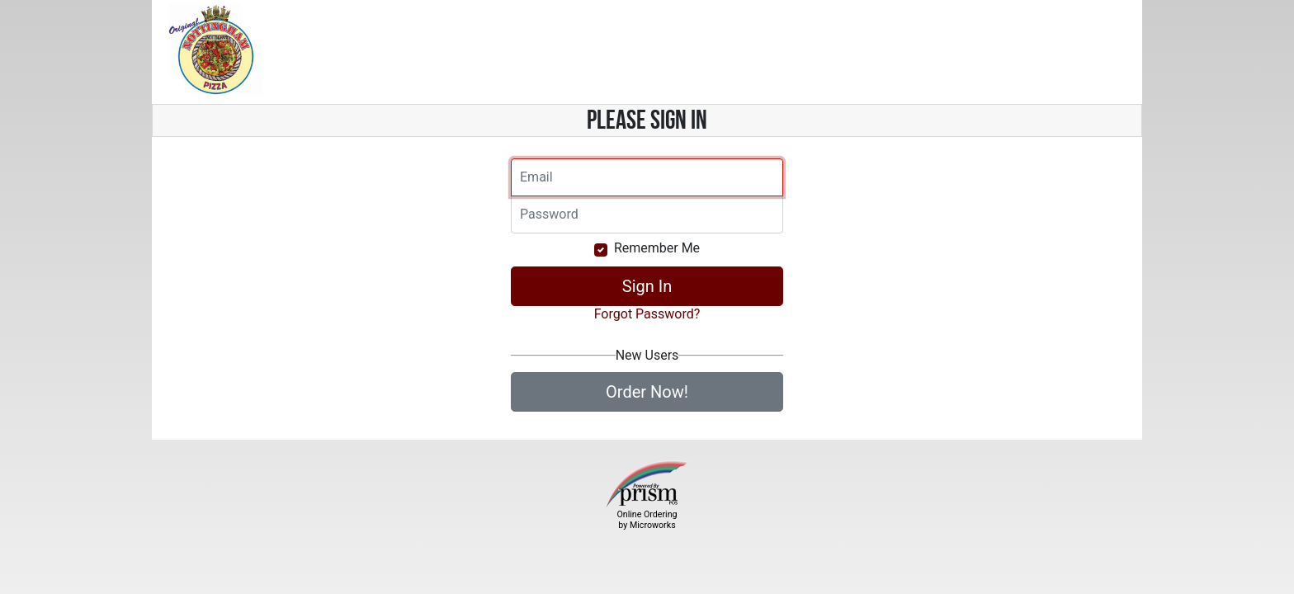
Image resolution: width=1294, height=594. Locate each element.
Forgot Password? (647, 314)
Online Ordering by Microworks (646, 519)
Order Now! (647, 392)
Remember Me (657, 248)
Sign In (647, 286)
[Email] (647, 177)
